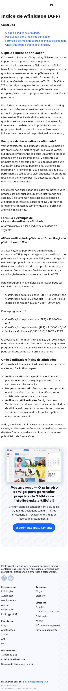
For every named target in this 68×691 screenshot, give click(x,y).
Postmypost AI (9, 614)
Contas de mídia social (48, 611)
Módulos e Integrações (48, 625)
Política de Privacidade (13, 659)
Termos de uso (9, 654)
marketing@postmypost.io (36, 681)
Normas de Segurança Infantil (17, 663)
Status (4, 634)
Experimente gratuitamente (34, 528)
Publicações (42, 616)
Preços (4, 625)
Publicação (7, 591)
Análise (5, 604)
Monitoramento (9, 600)
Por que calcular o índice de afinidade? (27, 37)
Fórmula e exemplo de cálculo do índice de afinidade (35, 40)
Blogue (39, 591)
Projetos (40, 606)
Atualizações (8, 629)
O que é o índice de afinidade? (22, 33)
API (3, 639)
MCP (3, 643)
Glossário (41, 595)
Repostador (7, 609)
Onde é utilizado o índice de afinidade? (27, 44)
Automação (7, 595)
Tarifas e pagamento (47, 629)
